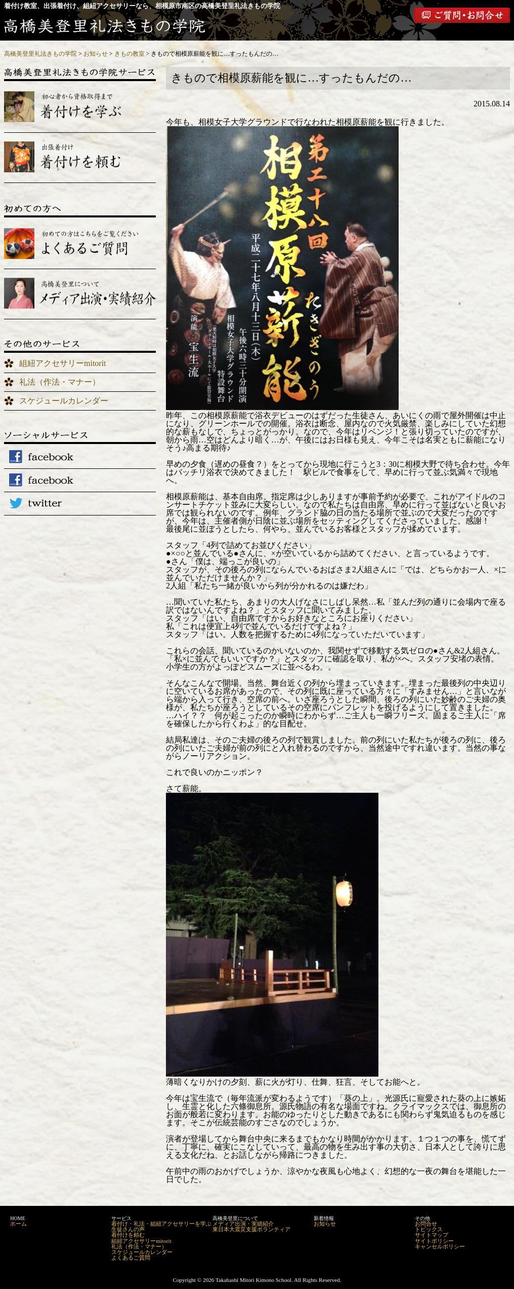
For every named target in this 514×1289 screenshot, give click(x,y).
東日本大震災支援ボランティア (251, 1229)
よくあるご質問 (130, 1258)
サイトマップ (431, 1235)
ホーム (18, 1224)
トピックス (429, 1229)
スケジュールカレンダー (63, 400)
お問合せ (426, 1224)
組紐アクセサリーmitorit (62, 363)
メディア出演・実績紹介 (243, 1224)
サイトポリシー (434, 1241)
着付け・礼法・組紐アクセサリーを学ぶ (161, 1224)
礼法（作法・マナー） (59, 382)
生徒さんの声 (128, 1229)
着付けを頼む (128, 1235)
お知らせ (325, 1224)
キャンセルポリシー (440, 1246)
